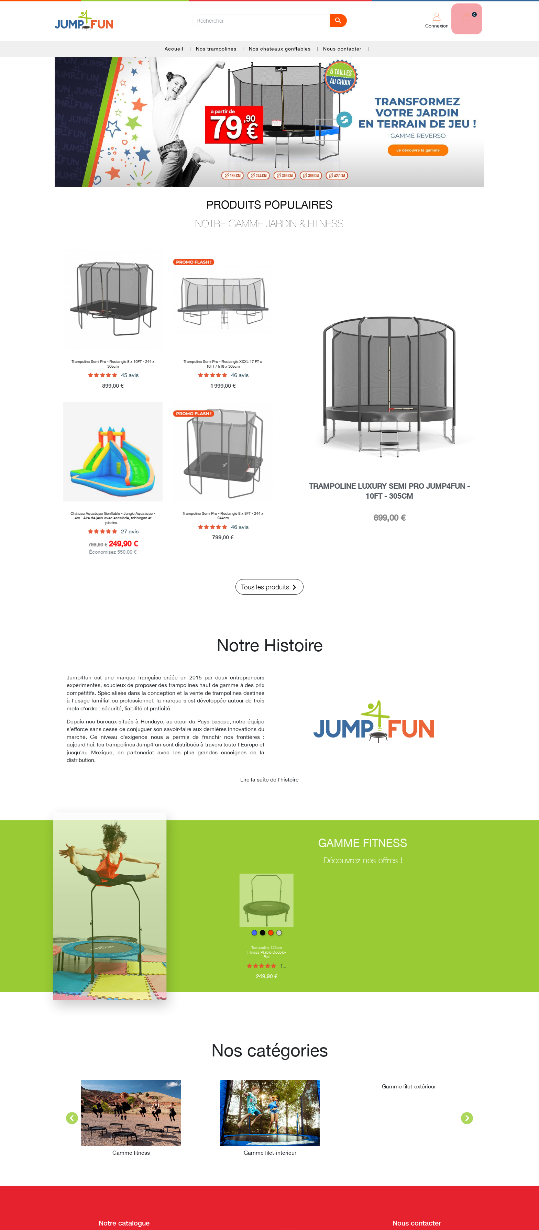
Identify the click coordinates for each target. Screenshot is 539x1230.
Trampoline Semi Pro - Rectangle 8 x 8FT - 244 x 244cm (215, 515)
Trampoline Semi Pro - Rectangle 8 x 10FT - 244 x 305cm (105, 363)
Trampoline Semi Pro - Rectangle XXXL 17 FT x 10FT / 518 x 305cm (215, 363)
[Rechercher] (269, 19)
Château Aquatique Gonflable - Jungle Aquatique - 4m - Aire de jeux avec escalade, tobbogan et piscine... (105, 518)
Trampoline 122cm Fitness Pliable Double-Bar (274, 952)
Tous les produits (270, 587)
